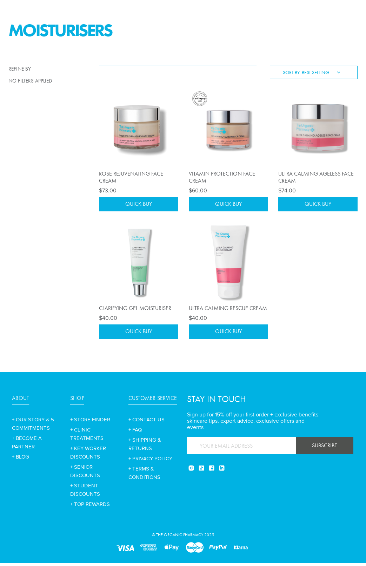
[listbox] (323, 72)
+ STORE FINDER (90, 423)
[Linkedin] (222, 471)
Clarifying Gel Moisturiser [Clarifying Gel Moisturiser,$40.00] (135, 309)
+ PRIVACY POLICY (150, 462)
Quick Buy (138, 205)
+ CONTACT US (146, 423)
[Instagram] (191, 471)
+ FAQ (135, 433)
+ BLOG (20, 460)
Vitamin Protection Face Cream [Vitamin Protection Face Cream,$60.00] (222, 177)
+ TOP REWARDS (90, 507)
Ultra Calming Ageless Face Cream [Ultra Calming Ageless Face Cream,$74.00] (316, 177)
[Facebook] (211, 471)
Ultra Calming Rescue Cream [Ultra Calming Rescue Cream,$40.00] (228, 309)
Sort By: (291, 72)
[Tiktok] (201, 471)
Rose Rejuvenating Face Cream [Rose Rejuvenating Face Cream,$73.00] (131, 177)
